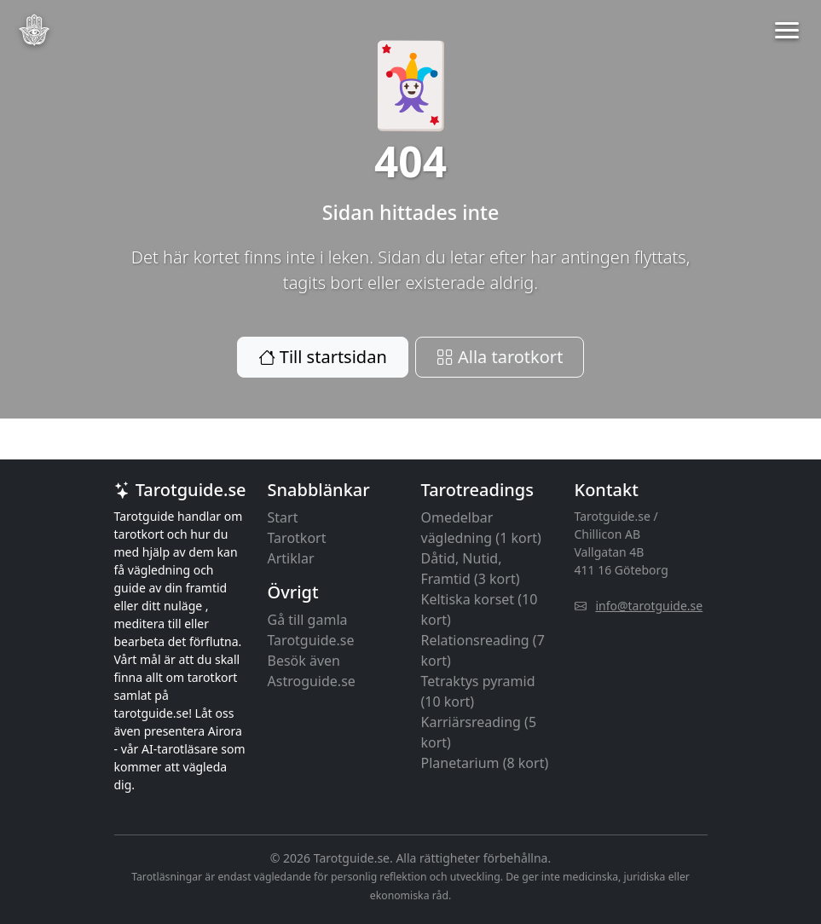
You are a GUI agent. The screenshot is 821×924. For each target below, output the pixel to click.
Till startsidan (322, 356)
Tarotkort (297, 537)
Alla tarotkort (500, 356)
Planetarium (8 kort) (485, 763)
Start (283, 517)
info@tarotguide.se (648, 606)
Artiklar (291, 558)
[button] (787, 30)
